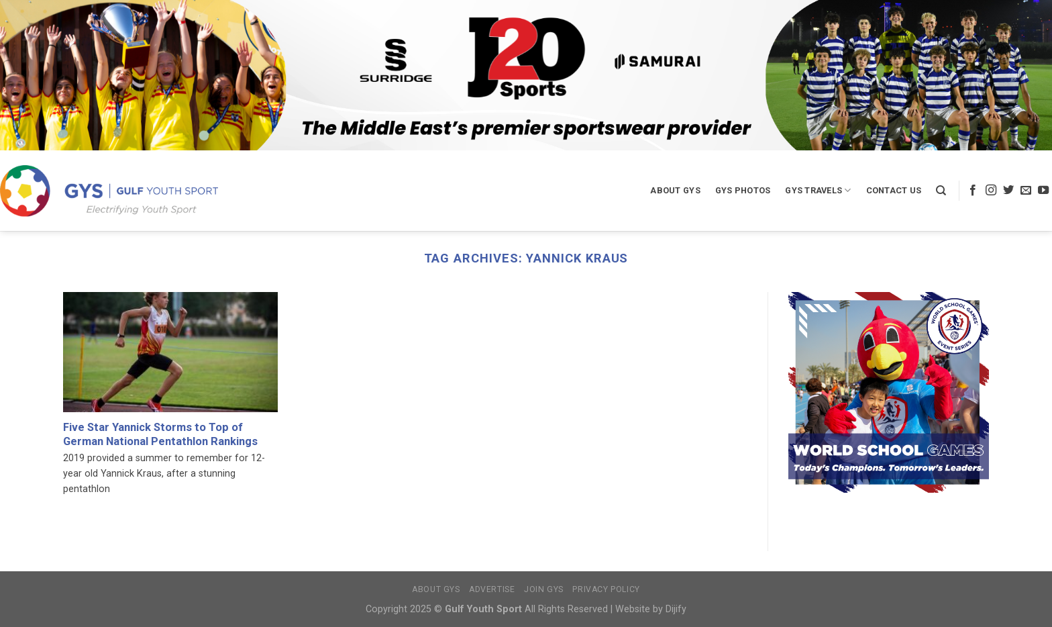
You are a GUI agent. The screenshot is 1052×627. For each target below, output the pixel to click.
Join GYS (544, 589)
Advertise (492, 589)
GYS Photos (743, 190)
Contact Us (894, 190)
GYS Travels (818, 190)
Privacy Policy (606, 589)
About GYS (675, 190)
